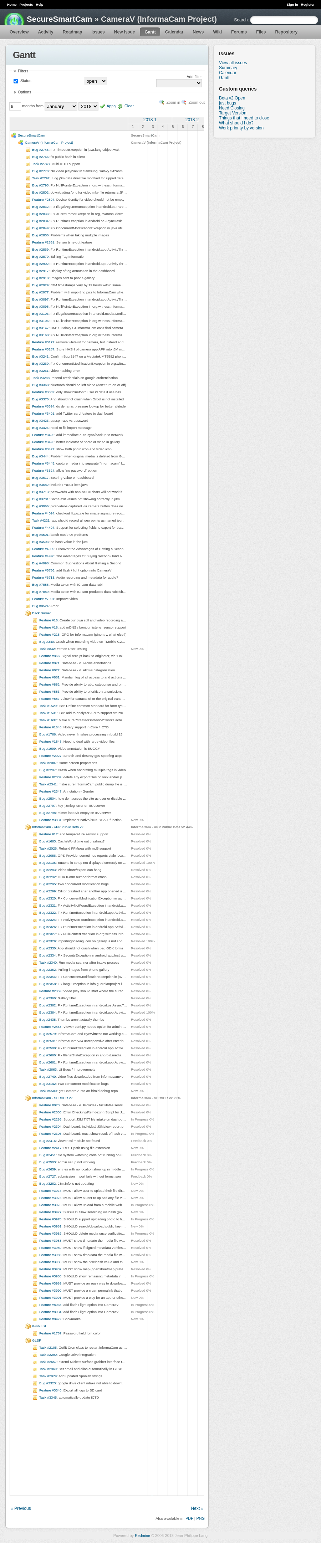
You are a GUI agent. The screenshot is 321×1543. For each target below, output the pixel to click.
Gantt (150, 32)
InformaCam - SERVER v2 (52, 1098)
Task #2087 (48, 763)
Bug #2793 (40, 185)
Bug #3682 (40, 485)
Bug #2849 (40, 228)
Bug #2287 (47, 770)
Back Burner (41, 613)
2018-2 (192, 119)
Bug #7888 (40, 584)
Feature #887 (49, 699)
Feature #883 (49, 691)
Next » (197, 1508)
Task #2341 (48, 784)
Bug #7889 (40, 592)
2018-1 (150, 119)
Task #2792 (41, 178)
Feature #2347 (50, 791)
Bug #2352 (47, 970)
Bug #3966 (40, 506)
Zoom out (196, 102)
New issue (124, 32)
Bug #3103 (40, 314)
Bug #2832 (40, 207)
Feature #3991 (50, 1297)
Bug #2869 (40, 249)
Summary (228, 67)
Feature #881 (49, 677)
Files (261, 32)
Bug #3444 (40, 456)
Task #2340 (48, 962)
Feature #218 (49, 634)
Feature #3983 (50, 1240)
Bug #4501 (40, 535)
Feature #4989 (43, 549)
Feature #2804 (43, 199)
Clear (129, 106)
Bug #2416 (47, 1141)
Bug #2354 (47, 977)
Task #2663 (48, 1069)
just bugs (227, 103)
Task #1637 (48, 720)
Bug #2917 (40, 271)
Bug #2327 (47, 934)
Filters (23, 71)
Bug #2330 (47, 948)
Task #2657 (48, 1362)
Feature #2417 (50, 1148)
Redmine (142, 1535)
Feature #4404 (43, 527)
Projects (26, 4)
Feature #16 (48, 620)
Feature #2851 (43, 242)
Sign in (292, 4)
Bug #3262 (47, 1183)
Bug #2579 (47, 1034)
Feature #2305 (50, 1134)
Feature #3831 (50, 820)
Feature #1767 (50, 1333)
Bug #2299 (47, 891)
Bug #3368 (40, 385)
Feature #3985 (50, 1255)
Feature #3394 (43, 406)
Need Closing (232, 108)
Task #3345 (48, 1397)
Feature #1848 (50, 741)
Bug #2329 (47, 941)
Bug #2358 (47, 984)
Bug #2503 (47, 1162)
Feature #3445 (43, 463)
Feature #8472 (50, 1319)
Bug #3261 (40, 371)
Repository (286, 32)
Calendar (174, 32)
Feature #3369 (43, 392)
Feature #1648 (50, 727)
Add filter (194, 77)
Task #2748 (41, 164)
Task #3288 (41, 378)
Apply (111, 106)
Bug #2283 (47, 870)
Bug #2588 (47, 1048)
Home (12, 4)
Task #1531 (48, 713)
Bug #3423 (40, 420)
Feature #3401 (43, 413)
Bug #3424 (40, 428)
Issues (98, 32)
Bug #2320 (47, 898)
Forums (239, 32)
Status (25, 80)
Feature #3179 (43, 342)
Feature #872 (49, 670)
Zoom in (173, 102)
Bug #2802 (40, 192)
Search (241, 19)
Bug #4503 (40, 542)
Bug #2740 (47, 1076)
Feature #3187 (43, 349)
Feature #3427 (43, 449)
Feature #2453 (50, 1027)
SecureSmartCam (59, 19)
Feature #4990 (43, 556)
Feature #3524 (43, 470)
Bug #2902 (40, 264)
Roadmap (72, 32)
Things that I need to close (244, 118)
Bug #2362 (47, 1005)
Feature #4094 (43, 513)
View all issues (233, 62)
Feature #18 (48, 627)
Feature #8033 (50, 1305)
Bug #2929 (40, 285)
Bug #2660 (47, 1055)
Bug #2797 (47, 806)
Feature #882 (49, 684)
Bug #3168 (40, 335)
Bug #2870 (40, 256)
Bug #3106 (40, 321)
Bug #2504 (47, 798)
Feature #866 (49, 656)
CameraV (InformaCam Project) (49, 142)
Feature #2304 (50, 1126)
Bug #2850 (40, 235)
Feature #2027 (50, 756)
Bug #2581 (47, 1041)
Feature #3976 (50, 1205)
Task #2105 (48, 1347)
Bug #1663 (47, 841)
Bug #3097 (40, 299)
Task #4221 (41, 520)
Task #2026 (48, 848)
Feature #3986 (50, 1262)
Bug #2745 (40, 150)
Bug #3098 (40, 306)
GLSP (36, 1340)
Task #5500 (48, 1091)
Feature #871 (49, 663)
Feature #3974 (50, 1191)
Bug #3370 (40, 399)
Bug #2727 (47, 1176)
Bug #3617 (40, 478)
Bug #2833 (40, 214)
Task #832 (47, 649)
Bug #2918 (40, 278)
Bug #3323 (47, 1383)
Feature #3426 (43, 442)
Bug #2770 (40, 171)
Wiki (217, 32)
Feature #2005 (50, 1112)
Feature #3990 (50, 1290)
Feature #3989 (50, 1283)
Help (40, 4)
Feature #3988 (50, 1276)
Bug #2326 (47, 927)
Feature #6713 (43, 577)
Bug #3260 (40, 363)
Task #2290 (48, 1355)
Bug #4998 (40, 563)
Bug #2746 (40, 157)
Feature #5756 (43, 570)
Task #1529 (48, 706)
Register (308, 4)
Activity (45, 32)
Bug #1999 (47, 748)
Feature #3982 (50, 1233)
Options (24, 92)
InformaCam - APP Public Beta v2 (57, 827)
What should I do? (236, 123)
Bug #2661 (47, 1062)
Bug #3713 (40, 492)
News (198, 32)
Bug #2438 (47, 1019)
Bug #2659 (47, 1169)
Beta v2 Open (232, 98)
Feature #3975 (50, 1198)
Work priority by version (241, 127)
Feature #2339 (50, 777)
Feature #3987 (50, 1269)
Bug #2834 (40, 221)
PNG (201, 1518)
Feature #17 (48, 834)
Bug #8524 (40, 606)
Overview (19, 32)
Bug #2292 (47, 877)
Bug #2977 (40, 292)
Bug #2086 (47, 855)
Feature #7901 (43, 599)
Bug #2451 (47, 1155)
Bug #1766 (47, 734)
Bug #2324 (47, 920)
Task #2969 (48, 1369)
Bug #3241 (40, 356)
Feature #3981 (50, 1226)
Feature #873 (49, 1105)
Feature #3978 (50, 1219)
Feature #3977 (50, 1212)
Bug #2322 (47, 912)
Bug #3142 (47, 1084)
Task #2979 (48, 1376)
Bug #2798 (47, 813)
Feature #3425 (43, 435)
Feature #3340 (50, 1390)
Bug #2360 (47, 998)
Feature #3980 (50, 1248)
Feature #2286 (50, 1119)
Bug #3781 (40, 499)
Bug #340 (46, 642)
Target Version (232, 113)
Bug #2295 (47, 884)
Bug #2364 (47, 1012)
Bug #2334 (47, 955)
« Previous (21, 1508)
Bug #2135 (47, 863)
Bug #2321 (47, 905)
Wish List (39, 1326)
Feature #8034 (50, 1312)
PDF (189, 1518)
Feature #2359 (50, 991)
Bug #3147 (40, 328)
